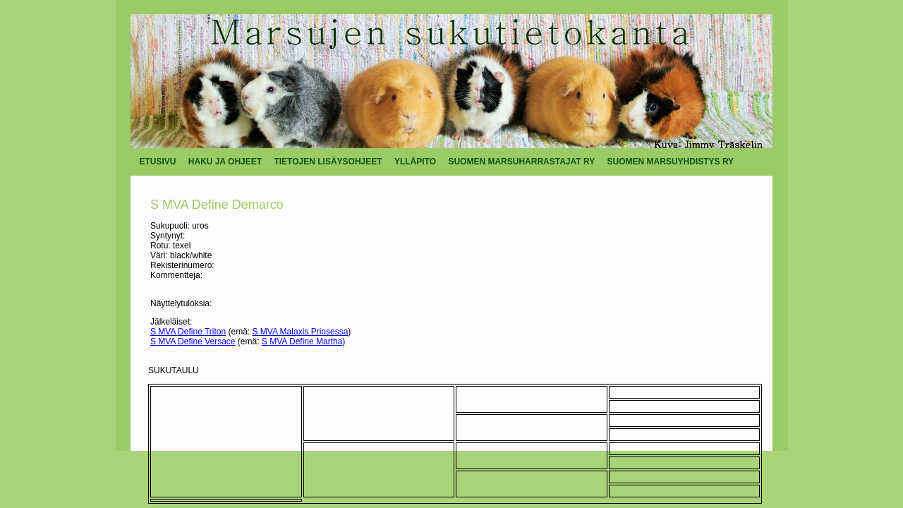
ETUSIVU (158, 162)
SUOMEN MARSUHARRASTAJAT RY (521, 162)
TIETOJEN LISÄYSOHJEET (328, 162)
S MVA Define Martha (302, 341)
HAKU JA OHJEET (225, 162)
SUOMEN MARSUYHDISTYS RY (670, 162)
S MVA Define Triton (188, 332)
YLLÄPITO (415, 162)
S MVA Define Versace (193, 341)
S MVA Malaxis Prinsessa (301, 332)
